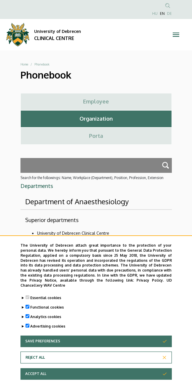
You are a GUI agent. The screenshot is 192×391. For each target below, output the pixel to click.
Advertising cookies (47, 334)
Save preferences (42, 349)
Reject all (35, 365)
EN (162, 13)
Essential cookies (45, 305)
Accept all (35, 381)
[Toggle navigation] (176, 34)
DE (169, 13)
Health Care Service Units (61, 241)
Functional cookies (47, 315)
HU (155, 13)
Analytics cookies (45, 324)
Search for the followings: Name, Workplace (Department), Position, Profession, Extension (92, 177)
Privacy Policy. (150, 288)
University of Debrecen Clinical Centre (73, 233)
